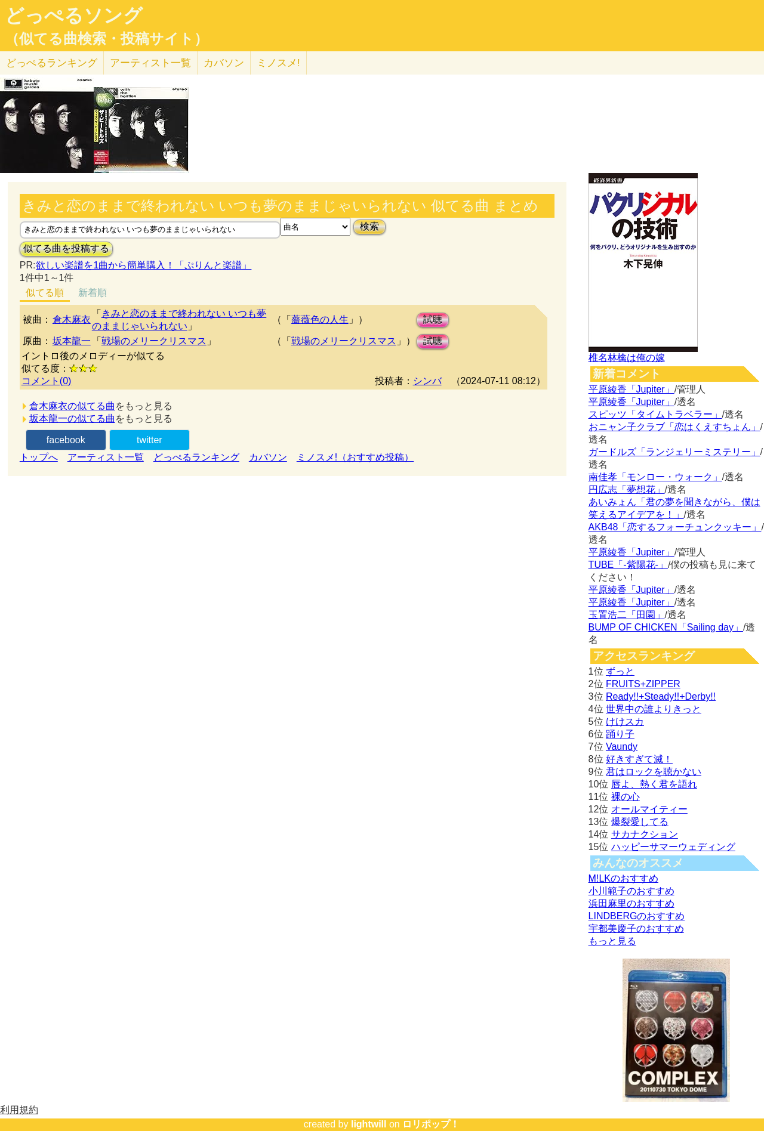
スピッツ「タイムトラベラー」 (655, 414)
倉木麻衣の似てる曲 (72, 406)
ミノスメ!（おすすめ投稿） (355, 457)
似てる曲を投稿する (66, 248)
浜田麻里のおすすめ (631, 903)
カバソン (224, 63)
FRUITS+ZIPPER (643, 684)
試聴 (432, 319)
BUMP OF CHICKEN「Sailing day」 (666, 627)
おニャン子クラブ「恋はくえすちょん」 (674, 427)
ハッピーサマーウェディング (673, 847)
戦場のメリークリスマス (154, 341)
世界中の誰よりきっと (653, 709)
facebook (66, 440)
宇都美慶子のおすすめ (636, 928)
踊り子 (620, 734)
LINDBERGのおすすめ (637, 916)
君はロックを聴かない (653, 772)
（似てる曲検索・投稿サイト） (106, 39)
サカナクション (644, 834)
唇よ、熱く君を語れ (654, 784)
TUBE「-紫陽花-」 (628, 565)
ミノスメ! (278, 63)
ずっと (620, 671)
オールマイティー (649, 809)
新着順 (92, 293)
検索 (369, 226)
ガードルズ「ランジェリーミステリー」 (674, 452)
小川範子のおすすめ (631, 891)
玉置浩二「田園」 (627, 615)
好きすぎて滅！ (639, 759)
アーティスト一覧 (105, 457)
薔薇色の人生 (320, 319)
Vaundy (621, 746)
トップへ (39, 457)
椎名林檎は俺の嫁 (627, 358)
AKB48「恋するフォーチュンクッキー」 (675, 527)
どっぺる (51, 63)
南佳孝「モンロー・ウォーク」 (655, 477)
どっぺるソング (74, 15)
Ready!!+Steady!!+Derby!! (661, 696)
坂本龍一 (72, 341)
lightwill (369, 1124)
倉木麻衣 (72, 319)
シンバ (427, 381)
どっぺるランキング (196, 457)
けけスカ (625, 721)
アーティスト (150, 63)
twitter (149, 440)
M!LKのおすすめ (623, 878)
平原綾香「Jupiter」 (631, 389)
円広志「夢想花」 (627, 489)
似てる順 (45, 293)
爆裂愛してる (639, 822)
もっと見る (612, 941)
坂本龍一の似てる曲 (72, 418)
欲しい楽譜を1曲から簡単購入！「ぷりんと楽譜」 (143, 265)
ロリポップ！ (431, 1124)
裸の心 (625, 797)
